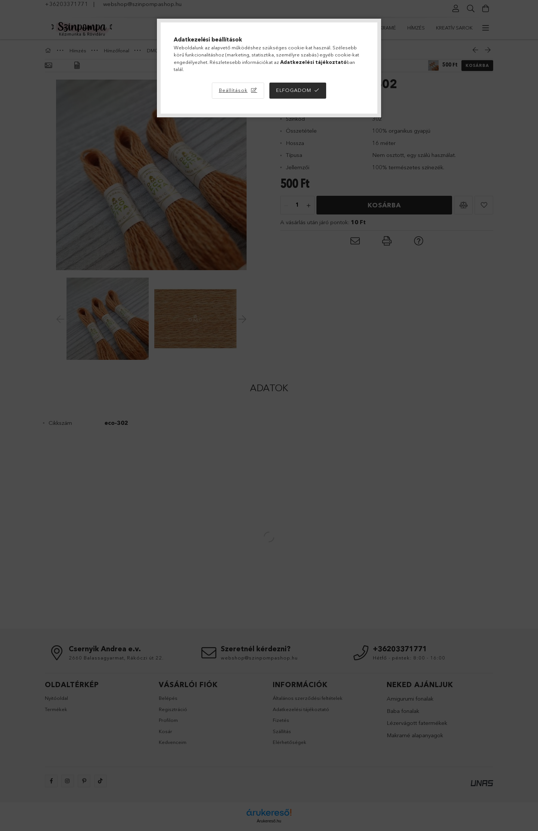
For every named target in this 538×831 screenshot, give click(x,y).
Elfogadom (293, 90)
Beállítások (233, 90)
